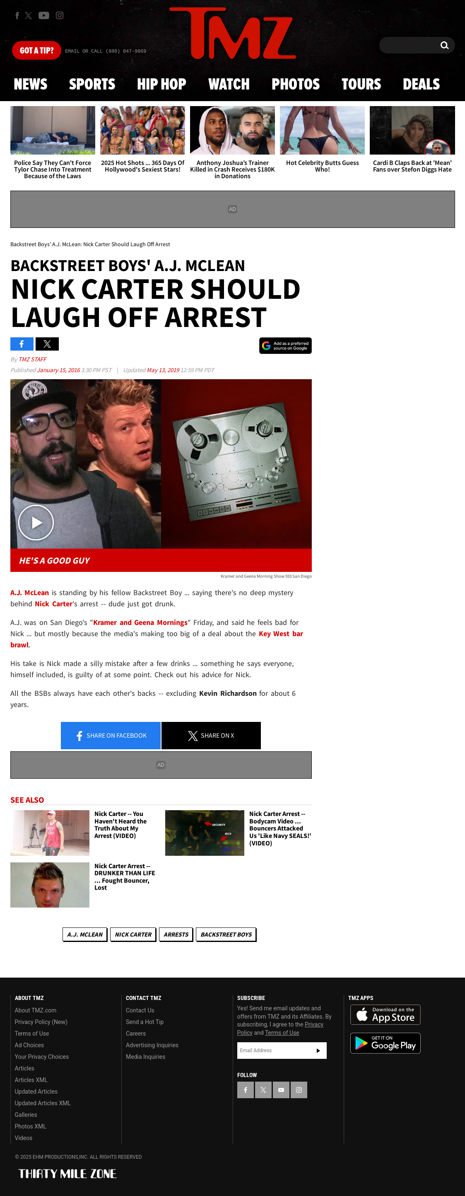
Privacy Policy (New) (41, 1022)
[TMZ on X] (29, 15)
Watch (229, 85)
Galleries (26, 1114)
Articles (25, 1068)
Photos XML (30, 1126)
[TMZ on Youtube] (44, 15)
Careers (136, 1033)
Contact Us (140, 1010)
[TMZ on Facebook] (17, 15)
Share (111, 736)
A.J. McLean (84, 934)
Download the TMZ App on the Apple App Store (385, 1015)
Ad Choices (29, 1045)
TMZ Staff (32, 359)
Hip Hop (161, 85)
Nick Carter (133, 934)
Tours (361, 85)
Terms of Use (32, 1033)
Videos (24, 1138)
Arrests (176, 934)
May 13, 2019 (163, 370)
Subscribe (318, 1050)
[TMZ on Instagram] (60, 15)
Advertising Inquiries (152, 1045)
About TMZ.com (36, 1010)
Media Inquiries (145, 1056)
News (30, 85)
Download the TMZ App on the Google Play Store (385, 1043)
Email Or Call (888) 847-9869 (105, 51)
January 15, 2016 (59, 370)
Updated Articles (36, 1091)
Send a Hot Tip (145, 1022)
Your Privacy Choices (42, 1056)
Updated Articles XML (43, 1103)
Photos (296, 85)
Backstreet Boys (225, 934)
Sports (92, 85)
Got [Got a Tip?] (36, 51)
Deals (421, 85)
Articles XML (31, 1080)
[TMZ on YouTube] (281, 1090)
